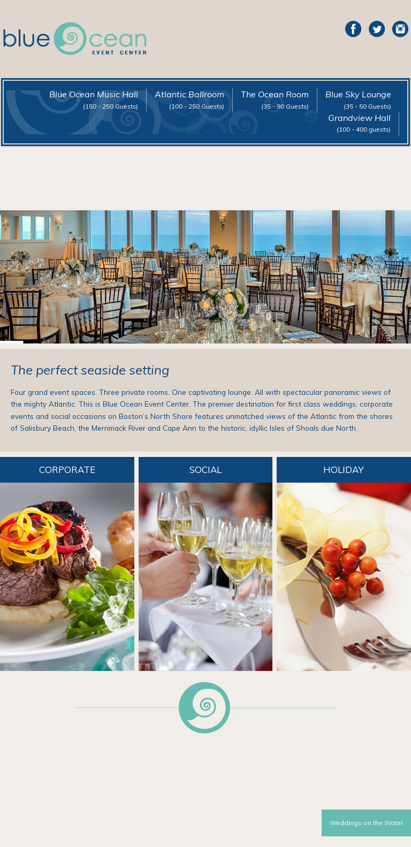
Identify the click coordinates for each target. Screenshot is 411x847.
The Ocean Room (275, 99)
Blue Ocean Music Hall (93, 99)
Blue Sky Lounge (358, 99)
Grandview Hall (359, 123)
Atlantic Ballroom (189, 99)
